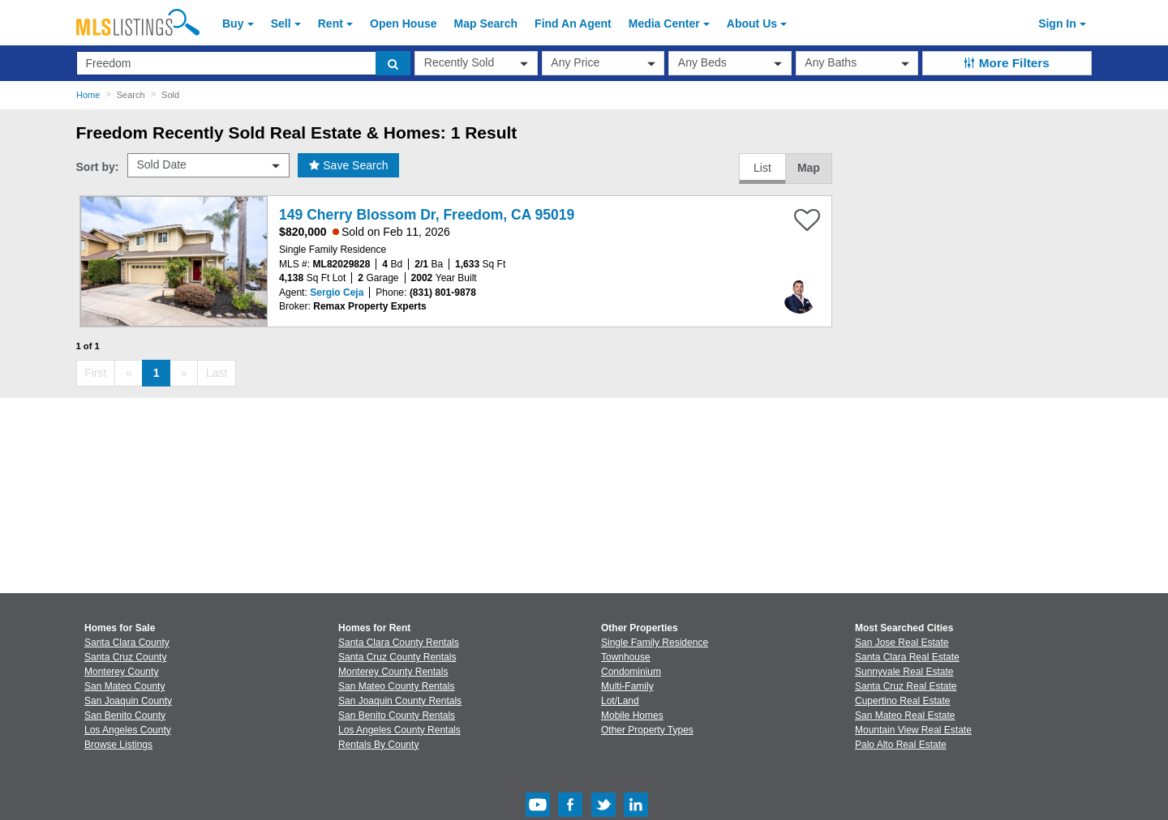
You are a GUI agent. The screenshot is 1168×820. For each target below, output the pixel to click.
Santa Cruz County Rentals (397, 657)
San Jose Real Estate (901, 642)
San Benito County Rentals (396, 715)
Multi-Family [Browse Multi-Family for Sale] (627, 686)
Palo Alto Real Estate (901, 744)
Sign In (1057, 23)
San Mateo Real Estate (905, 715)
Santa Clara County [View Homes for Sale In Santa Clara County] (127, 642)
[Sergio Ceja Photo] (799, 290)
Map (808, 167)
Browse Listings (118, 744)
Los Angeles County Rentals (399, 730)
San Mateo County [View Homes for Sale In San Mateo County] (124, 686)
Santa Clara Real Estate (907, 657)
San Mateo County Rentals (396, 686)
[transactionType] (476, 63)
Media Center (664, 23)
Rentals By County (378, 744)
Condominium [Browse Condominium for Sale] (631, 671)
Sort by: (97, 166)
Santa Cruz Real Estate (905, 686)
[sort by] (208, 165)
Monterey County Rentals (393, 671)
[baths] (857, 63)
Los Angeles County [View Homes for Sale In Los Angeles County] (127, 730)
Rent (330, 23)
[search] (393, 63)
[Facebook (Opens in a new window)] (570, 813)
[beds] (730, 63)
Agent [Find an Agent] (573, 23)
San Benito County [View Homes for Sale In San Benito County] (124, 715)
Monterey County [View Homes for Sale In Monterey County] (121, 671)
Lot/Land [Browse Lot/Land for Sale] (620, 701)
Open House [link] (403, 23)
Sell (281, 23)
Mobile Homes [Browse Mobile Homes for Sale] (632, 715)
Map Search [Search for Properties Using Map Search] (486, 23)
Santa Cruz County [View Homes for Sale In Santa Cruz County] (125, 657)
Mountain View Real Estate (913, 730)
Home (88, 95)
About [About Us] (752, 23)
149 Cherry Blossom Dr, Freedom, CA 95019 (426, 215)
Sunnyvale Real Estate (904, 671)
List (762, 167)
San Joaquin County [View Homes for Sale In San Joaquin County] (128, 701)
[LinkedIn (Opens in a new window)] (636, 813)
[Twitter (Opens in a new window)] (603, 813)
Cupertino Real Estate (902, 701)
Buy (232, 23)
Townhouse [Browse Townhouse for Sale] (626, 657)
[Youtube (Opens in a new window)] (538, 813)
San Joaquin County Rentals (400, 701)
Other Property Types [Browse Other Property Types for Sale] (647, 730)
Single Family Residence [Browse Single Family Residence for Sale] (654, 642)
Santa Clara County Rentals (398, 642)
